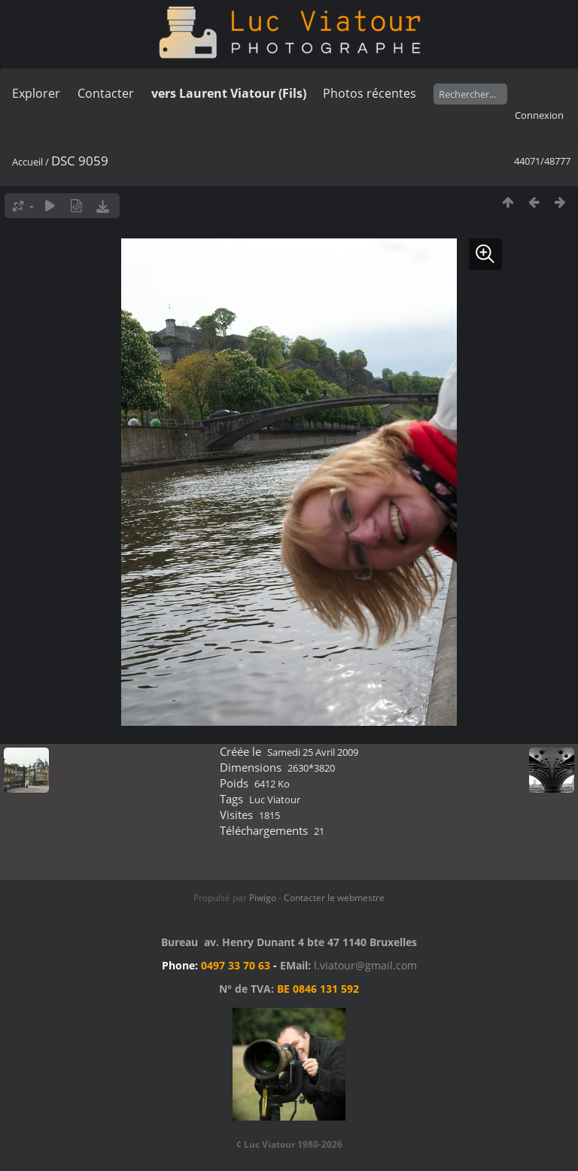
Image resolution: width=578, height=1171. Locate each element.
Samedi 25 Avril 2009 (312, 752)
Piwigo (262, 897)
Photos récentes (369, 93)
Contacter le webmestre (334, 897)
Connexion (539, 115)
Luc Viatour (274, 799)
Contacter (106, 93)
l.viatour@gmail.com (365, 965)
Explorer (36, 93)
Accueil (27, 161)
